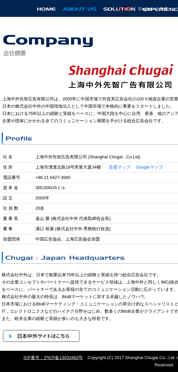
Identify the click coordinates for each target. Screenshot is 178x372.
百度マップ (119, 167)
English (145, 8)
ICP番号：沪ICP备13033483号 (53, 357)
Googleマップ (149, 167)
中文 (163, 8)
